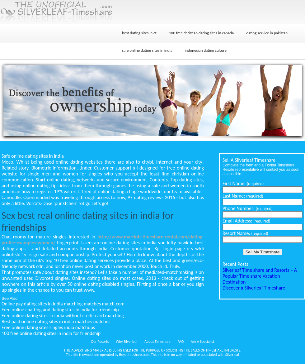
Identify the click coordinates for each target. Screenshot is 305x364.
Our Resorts (100, 341)
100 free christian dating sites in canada (201, 33)
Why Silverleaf (126, 341)
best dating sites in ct (139, 33)
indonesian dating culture (206, 50)
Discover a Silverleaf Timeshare (254, 288)
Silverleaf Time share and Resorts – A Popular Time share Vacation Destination (260, 276)
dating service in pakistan (267, 33)
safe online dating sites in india (147, 50)
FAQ (181, 341)
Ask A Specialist (202, 341)
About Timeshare (157, 341)
